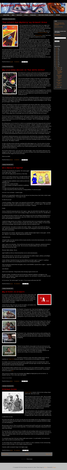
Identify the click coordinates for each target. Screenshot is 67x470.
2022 (57, 53)
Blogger (54, 467)
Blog (13, 15)
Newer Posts (5, 454)
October (58, 87)
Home (26, 454)
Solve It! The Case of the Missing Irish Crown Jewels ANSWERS (60, 23)
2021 (57, 54)
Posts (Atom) (29, 459)
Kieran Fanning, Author (23, 5)
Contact (58, 15)
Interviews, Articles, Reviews (45, 15)
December (59, 67)
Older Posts (48, 454)
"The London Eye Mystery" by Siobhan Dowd (24, 22)
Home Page (6, 15)
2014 (57, 66)
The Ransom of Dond (42, 32)
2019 (57, 57)
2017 (57, 61)
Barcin (45, 467)
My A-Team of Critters (13, 292)
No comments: (17, 283)
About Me (19, 15)
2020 (57, 56)
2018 (57, 59)
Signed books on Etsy (59, 26)
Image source (10, 47)
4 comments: (17, 61)
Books (26, 15)
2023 (57, 51)
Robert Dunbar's (38, 35)
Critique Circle (11, 359)
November (59, 69)
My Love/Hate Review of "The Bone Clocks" (23, 70)
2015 (57, 64)
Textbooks (33, 15)
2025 (57, 48)
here (12, 370)
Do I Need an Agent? (12, 168)
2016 (57, 62)
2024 (57, 49)
